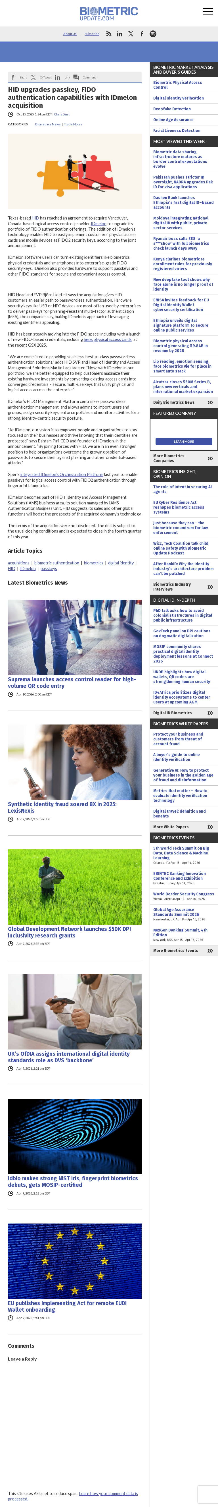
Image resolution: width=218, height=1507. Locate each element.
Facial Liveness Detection (176, 130)
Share (23, 77)
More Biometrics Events (175, 950)
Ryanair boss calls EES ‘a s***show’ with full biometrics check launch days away (181, 243)
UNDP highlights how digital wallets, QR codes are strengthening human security (181, 677)
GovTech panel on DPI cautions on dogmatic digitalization (182, 633)
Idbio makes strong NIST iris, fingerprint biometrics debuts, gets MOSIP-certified (73, 1181)
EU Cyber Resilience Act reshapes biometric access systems (178, 507)
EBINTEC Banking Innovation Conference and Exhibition (184, 878)
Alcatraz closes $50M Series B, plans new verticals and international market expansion (183, 387)
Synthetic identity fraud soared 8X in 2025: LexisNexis (62, 807)
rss (109, 34)
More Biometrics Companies (169, 458)
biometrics (93, 562)
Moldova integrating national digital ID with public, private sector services (180, 223)
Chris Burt (62, 114)
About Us (70, 34)
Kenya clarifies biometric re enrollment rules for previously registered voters (182, 264)
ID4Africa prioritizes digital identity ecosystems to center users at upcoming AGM (181, 697)
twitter (131, 34)
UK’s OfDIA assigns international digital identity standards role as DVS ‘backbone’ (69, 1057)
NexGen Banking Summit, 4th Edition (184, 935)
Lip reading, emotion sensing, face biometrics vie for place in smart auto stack (182, 366)
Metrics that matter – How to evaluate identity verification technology (180, 795)
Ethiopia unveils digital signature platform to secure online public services (180, 325)
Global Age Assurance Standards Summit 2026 (184, 914)
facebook (142, 34)
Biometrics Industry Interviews (172, 587)
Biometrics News (48, 124)
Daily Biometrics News (174, 402)
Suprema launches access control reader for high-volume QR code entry (72, 682)
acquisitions (19, 562)
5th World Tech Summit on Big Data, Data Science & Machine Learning (184, 855)
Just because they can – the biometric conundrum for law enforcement (180, 528)
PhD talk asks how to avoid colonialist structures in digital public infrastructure (182, 615)
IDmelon (98, 223)
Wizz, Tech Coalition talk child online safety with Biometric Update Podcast (180, 548)
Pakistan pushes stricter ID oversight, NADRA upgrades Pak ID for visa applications (183, 182)
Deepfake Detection (172, 109)
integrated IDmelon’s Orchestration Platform (61, 474)
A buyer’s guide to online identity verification (176, 757)
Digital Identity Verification (178, 98)
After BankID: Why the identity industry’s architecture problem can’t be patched (183, 569)
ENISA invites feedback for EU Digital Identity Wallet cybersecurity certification (181, 305)
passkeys (49, 568)
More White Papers (171, 827)
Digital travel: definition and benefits (179, 814)
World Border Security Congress (184, 896)
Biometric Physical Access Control (177, 85)
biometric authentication (56, 562)
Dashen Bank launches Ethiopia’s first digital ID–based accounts (183, 202)
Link (67, 77)
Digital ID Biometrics (172, 713)
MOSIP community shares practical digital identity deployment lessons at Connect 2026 (183, 654)
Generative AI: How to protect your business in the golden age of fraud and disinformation (183, 775)
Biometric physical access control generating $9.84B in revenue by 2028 (180, 346)
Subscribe (92, 34)
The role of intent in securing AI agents (182, 489)
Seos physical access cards (108, 339)
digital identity (121, 562)
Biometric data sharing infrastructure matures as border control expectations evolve (180, 159)
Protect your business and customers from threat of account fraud (178, 739)
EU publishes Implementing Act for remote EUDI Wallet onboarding (67, 1306)
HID (35, 218)
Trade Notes (73, 124)
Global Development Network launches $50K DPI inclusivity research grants (69, 932)
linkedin (120, 34)
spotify (153, 34)
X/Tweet (46, 77)
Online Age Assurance (173, 119)
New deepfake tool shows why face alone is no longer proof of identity (183, 284)
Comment (89, 77)
